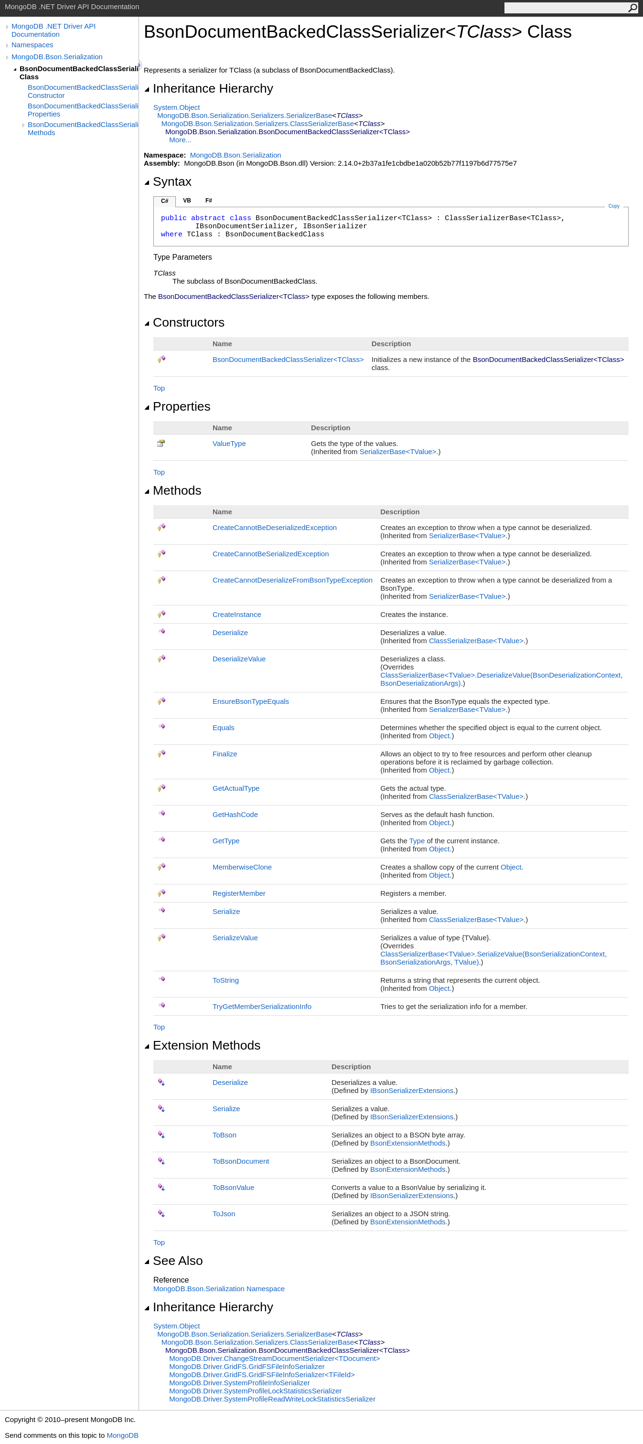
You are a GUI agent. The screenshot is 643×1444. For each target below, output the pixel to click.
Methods (173, 490)
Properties (177, 406)
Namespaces (32, 45)
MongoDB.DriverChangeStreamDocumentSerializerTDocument (274, 1358)
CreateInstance (237, 614)
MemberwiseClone (242, 867)
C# (164, 201)
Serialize (226, 911)
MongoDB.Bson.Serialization (57, 57)
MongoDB (123, 1435)
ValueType (229, 443)
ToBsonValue (233, 1187)
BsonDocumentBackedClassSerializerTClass (288, 359)
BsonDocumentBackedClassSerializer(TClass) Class (79, 72)
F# (208, 200)
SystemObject (176, 107)
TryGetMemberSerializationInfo (262, 1006)
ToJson (224, 1214)
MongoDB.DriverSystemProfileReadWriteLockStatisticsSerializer (272, 1399)
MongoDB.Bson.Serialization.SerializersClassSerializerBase (257, 123)
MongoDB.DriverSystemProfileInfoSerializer (239, 1383)
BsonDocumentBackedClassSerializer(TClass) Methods (83, 128)
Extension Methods (202, 1045)
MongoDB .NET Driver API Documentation (53, 30)
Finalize (225, 754)
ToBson (224, 1135)
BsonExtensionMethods (408, 1143)
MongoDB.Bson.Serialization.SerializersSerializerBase (244, 115)
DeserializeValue (239, 659)
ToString (226, 980)
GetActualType (236, 788)
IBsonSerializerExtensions (411, 1090)
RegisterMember (239, 893)
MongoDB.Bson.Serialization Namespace (219, 1289)
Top (159, 388)
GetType (226, 841)
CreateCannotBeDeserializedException (275, 527)
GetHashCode (235, 814)
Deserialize (230, 632)
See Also (173, 1260)
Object (439, 736)
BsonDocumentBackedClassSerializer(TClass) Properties (83, 110)
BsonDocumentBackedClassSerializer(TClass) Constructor (83, 91)
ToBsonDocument (241, 1161)
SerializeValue (235, 938)
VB (187, 200)
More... (180, 140)
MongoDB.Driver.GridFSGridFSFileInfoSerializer (246, 1366)
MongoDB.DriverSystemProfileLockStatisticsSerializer (255, 1391)
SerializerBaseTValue (398, 451)
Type (417, 841)
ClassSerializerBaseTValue (476, 641)
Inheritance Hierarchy (208, 88)
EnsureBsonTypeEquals (251, 701)
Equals (224, 727)
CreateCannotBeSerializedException (271, 554)
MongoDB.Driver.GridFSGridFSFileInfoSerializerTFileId (261, 1374)
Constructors (184, 322)
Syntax (168, 181)
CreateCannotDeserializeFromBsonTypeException (293, 580)
